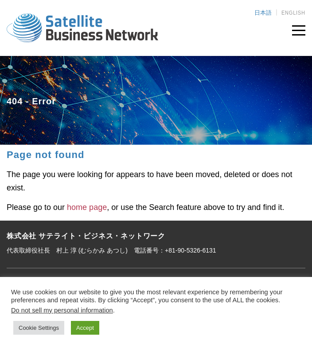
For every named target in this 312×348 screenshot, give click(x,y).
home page (87, 207)
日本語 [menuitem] (263, 12)
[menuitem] (263, 12)
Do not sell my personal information (62, 310)
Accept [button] (85, 327)
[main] (156, 182)
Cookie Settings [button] (39, 327)
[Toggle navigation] (298, 28)
